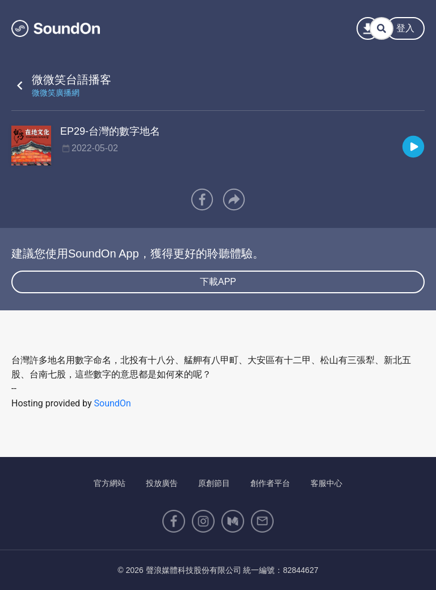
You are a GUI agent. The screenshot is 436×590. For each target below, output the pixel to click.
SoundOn (112, 403)
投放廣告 (162, 483)
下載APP (218, 281)
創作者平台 (270, 483)
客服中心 (326, 483)
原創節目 (214, 483)
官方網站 (109, 483)
